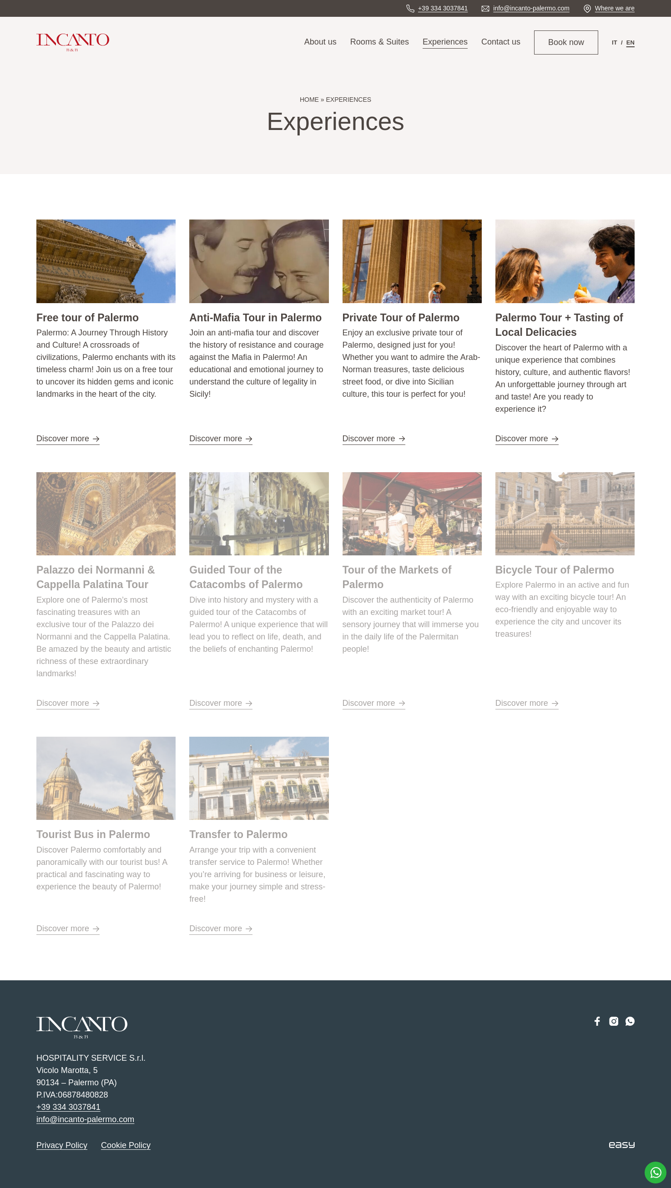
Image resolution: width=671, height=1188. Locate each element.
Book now (566, 42)
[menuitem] (614, 42)
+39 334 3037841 (68, 1107)
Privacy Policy (61, 1145)
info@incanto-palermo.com (85, 1119)
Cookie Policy (126, 1145)
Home (309, 99)
